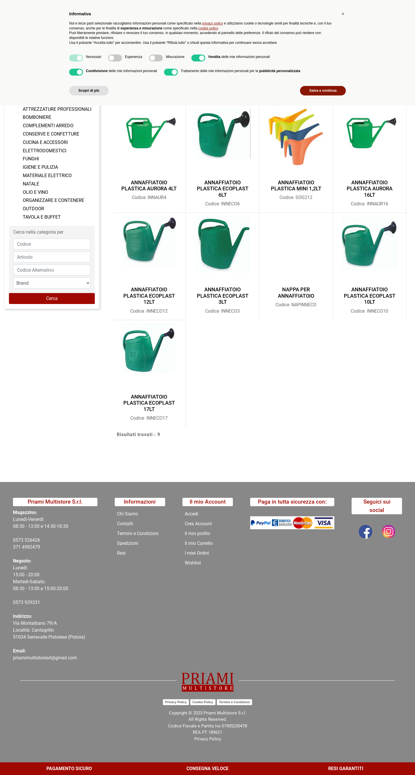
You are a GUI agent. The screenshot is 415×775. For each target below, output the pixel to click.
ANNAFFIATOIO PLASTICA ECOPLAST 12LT (149, 295)
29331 (33, 602)
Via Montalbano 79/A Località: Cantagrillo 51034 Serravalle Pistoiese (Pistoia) (49, 630)
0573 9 (20, 602)
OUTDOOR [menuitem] (33, 208)
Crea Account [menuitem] (198, 523)
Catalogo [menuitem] (67, 47)
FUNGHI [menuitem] (31, 159)
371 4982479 (26, 547)
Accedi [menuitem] (191, 514)
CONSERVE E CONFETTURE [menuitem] (51, 134)
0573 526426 (26, 540)
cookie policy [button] (208, 697)
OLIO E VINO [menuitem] (35, 192)
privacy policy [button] (212, 692)
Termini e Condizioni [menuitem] (138, 533)
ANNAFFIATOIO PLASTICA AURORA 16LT (370, 188)
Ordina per (127, 98)
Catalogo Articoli (66, 61)
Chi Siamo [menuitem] (185, 47)
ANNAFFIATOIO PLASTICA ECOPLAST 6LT (222, 188)
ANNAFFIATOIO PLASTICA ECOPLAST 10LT (369, 295)
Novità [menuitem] (126, 47)
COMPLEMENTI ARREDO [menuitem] (48, 125)
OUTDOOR (131, 61)
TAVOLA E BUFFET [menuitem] (42, 217)
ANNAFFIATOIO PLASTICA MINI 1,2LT (296, 185)
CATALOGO (101, 61)
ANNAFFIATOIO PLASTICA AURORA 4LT (149, 185)
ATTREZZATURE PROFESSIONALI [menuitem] (57, 109)
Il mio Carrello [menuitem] (199, 543)
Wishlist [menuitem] (193, 563)
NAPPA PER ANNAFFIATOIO (296, 292)
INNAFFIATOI (163, 61)
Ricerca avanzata (168, 27)
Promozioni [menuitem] (154, 47)
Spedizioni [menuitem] (127, 543)
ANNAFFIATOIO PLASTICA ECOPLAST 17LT (149, 403)
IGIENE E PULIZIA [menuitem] (40, 167)
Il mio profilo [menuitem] (197, 533)
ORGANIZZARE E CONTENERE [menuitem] (53, 200)
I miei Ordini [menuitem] (197, 553)
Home (35, 61)
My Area (395, 6)
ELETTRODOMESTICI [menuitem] (44, 150)
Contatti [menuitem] (214, 47)
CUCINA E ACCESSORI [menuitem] (45, 142)
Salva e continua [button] (323, 760)
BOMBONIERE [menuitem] (37, 117)
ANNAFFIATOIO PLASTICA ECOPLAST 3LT (222, 295)
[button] (130, 27)
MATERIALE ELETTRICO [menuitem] (47, 175)
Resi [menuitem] (121, 553)
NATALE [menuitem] (31, 184)
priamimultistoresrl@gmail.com (45, 657)
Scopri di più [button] (88, 760)
